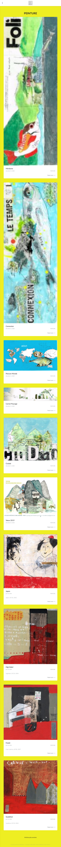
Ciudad (8, 463)
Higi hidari (9, 667)
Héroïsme (9, 169)
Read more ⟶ (51, 175)
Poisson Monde (11, 374)
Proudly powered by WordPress (17, 844)
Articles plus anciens (30, 837)
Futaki (8, 743)
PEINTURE (52, 170)
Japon (8, 591)
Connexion (10, 326)
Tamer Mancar (47, 844)
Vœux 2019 (10, 520)
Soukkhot (9, 817)
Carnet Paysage (11, 404)
